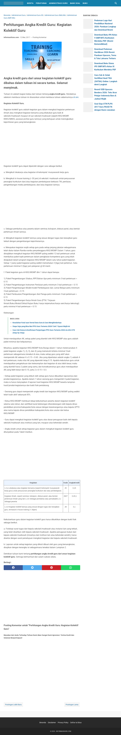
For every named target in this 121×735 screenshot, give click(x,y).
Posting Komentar (39, 37)
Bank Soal (75, 3)
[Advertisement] (42, 144)
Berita (30, 3)
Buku (85, 3)
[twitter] (32, 567)
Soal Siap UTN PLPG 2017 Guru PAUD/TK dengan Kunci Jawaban (104, 107)
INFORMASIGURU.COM (63, 731)
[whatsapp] (70, 567)
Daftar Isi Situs (76, 723)
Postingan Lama (72, 705)
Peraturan (41, 3)
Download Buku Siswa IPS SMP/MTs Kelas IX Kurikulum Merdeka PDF (105, 66)
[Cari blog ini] (115, 3)
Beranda (42, 723)
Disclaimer (52, 723)
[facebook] (13, 567)
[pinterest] (51, 567)
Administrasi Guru (58, 3)
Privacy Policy (63, 723)
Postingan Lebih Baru (13, 705)
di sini (75, 97)
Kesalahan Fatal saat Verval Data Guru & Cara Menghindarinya (37, 323)
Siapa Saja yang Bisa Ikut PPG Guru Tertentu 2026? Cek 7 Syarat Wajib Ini (41, 326)
